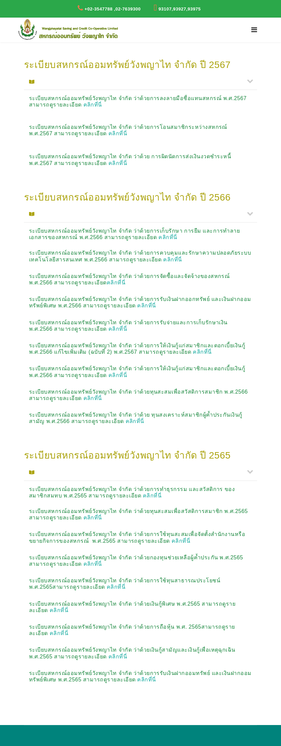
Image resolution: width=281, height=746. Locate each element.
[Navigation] (254, 30)
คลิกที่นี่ (92, 105)
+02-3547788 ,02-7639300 (112, 8)
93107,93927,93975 (179, 8)
